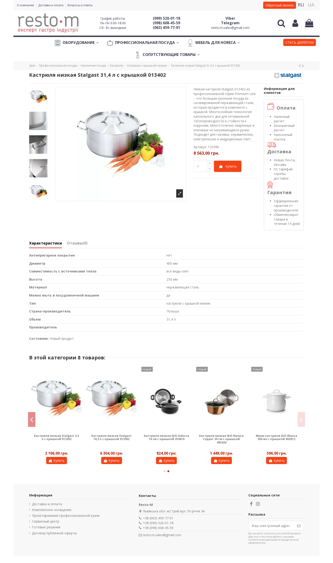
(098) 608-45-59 (166, 22)
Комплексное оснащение (51, 510)
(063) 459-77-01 (166, 27)
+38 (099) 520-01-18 (158, 523)
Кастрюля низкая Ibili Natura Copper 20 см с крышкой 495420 (221, 439)
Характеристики (45, 243)
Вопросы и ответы (80, 5)
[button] (299, 43)
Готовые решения (46, 527)
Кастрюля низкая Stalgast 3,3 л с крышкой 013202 (56, 437)
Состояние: (39, 338)
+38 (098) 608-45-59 (158, 528)
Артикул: (200, 147)
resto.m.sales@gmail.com (230, 27)
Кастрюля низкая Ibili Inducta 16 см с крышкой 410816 (166, 437)
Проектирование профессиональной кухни (65, 515)
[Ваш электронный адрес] (271, 525)
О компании (26, 5)
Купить (228, 166)
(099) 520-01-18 (166, 18)
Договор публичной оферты (54, 533)
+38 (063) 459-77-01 (158, 518)
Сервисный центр (45, 521)
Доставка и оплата (51, 5)
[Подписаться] (299, 525)
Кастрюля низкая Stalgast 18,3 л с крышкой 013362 (111, 437)
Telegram (230, 22)
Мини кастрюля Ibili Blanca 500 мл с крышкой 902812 (276, 437)
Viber (230, 18)
